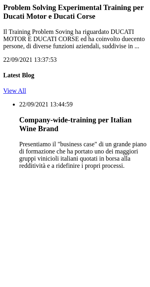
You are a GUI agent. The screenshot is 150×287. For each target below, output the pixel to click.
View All (14, 90)
